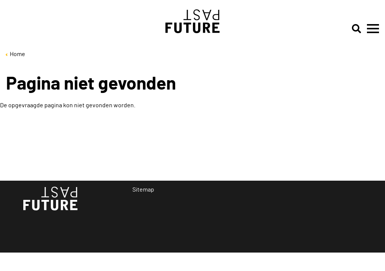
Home (17, 54)
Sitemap (143, 190)
